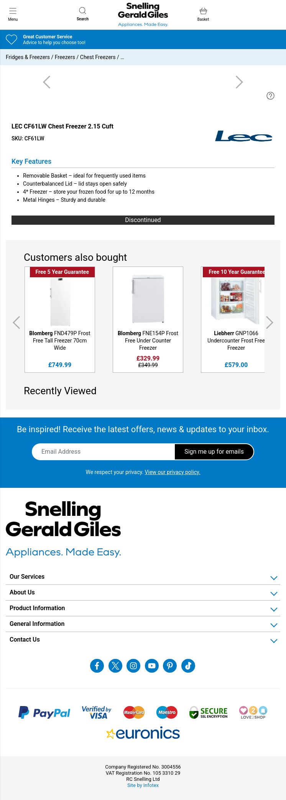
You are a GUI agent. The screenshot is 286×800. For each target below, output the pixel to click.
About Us (22, 592)
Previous (14, 323)
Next (271, 323)
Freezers (65, 57)
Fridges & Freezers (28, 57)
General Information (37, 623)
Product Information (37, 608)
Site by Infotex (143, 785)
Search (83, 14)
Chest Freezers (98, 57)
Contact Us (25, 639)
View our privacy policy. (173, 472)
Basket (203, 14)
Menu (13, 14)
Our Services (27, 576)
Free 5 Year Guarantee (62, 272)
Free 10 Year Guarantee (237, 272)
